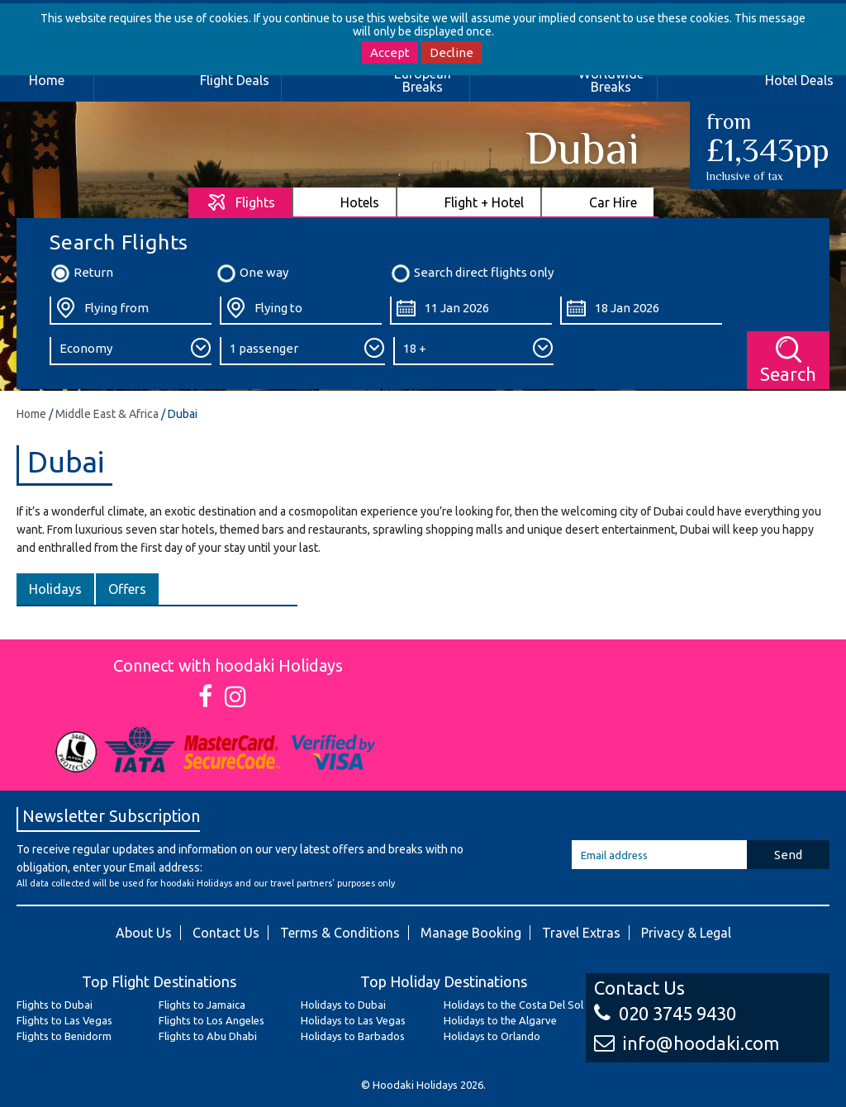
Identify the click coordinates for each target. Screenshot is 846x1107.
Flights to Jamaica (202, 1004)
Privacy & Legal (686, 932)
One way (252, 273)
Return (81, 273)
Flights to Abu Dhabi (208, 1036)
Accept (390, 52)
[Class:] (131, 351)
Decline (451, 52)
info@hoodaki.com (686, 1043)
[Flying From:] (131, 311)
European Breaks (422, 80)
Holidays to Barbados (353, 1036)
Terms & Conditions (340, 932)
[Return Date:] (641, 311)
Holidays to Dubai (343, 1004)
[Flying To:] (301, 311)
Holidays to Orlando (492, 1036)
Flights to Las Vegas (64, 1020)
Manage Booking (471, 932)
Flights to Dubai (55, 1004)
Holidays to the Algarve (500, 1020)
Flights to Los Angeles (211, 1020)
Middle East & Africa (107, 413)
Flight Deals (234, 80)
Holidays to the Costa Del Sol (513, 1004)
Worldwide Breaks (611, 80)
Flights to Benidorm (64, 1036)
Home (31, 413)
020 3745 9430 (665, 1013)
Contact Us (225, 932)
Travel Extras (581, 932)
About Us (144, 932)
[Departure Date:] (471, 311)
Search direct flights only (472, 273)
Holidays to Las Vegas (353, 1020)
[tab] (240, 202)
